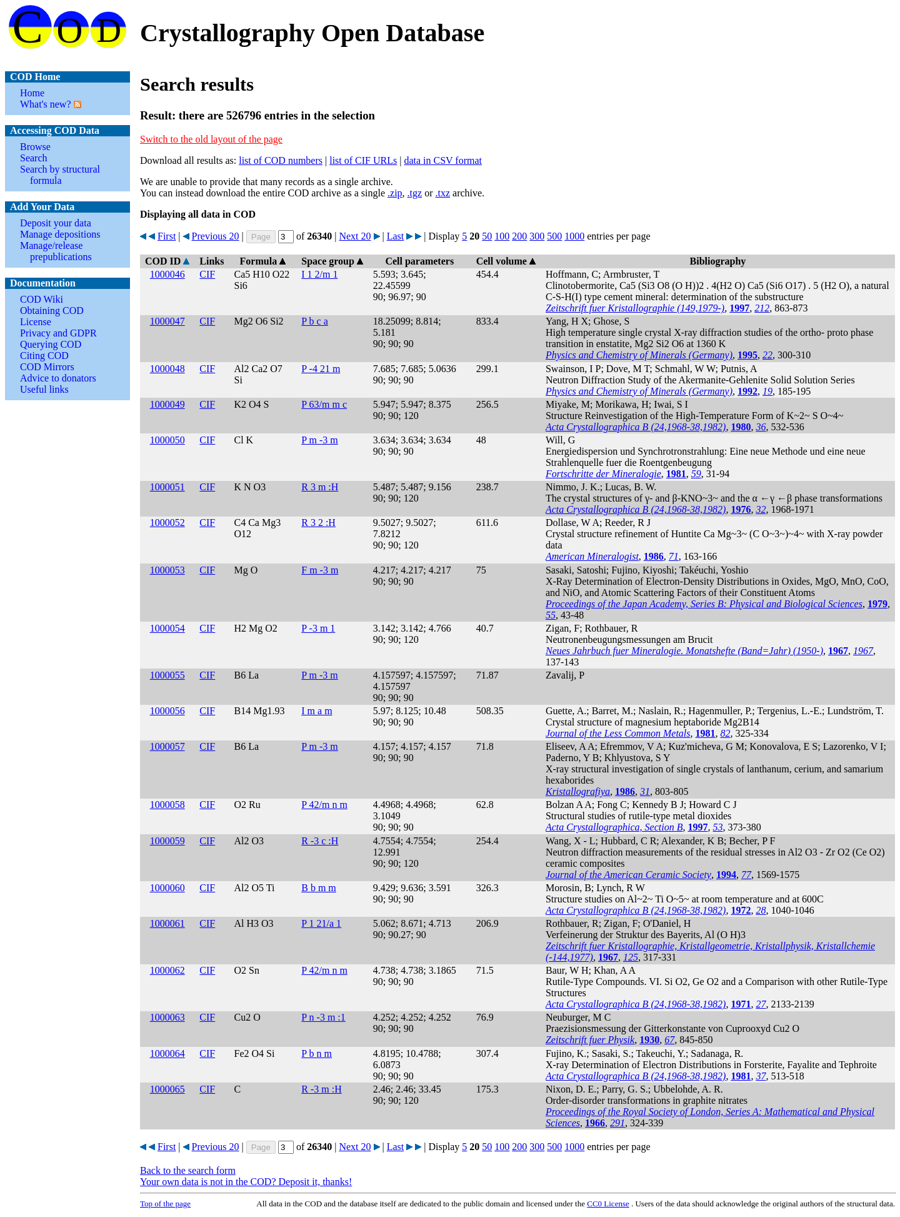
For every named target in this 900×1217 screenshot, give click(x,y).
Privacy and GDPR (58, 333)
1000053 (167, 570)
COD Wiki (41, 299)
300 (536, 236)
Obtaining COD (52, 310)
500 (554, 236)
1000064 (167, 1053)
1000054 (167, 628)
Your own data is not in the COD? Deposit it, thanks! (246, 1181)
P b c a (314, 321)
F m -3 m (319, 570)
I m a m (316, 710)
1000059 (167, 841)
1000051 (167, 487)
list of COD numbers (280, 160)
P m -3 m (319, 440)
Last (395, 236)
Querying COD (50, 344)
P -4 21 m (320, 368)
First (167, 236)
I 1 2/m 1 (319, 274)
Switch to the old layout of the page (211, 139)
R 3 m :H (319, 487)
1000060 (167, 887)
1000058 (167, 804)
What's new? (45, 104)
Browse (35, 146)
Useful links (44, 389)
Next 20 (355, 236)
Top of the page (165, 1203)
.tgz (415, 193)
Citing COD (44, 355)
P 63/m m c (324, 404)
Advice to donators (58, 378)
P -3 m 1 (318, 628)
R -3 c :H (319, 841)
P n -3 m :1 (323, 1017)
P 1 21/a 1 (321, 923)
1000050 (167, 440)
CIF (207, 274)
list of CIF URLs (363, 160)
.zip (395, 193)
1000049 (167, 404)
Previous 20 (215, 236)
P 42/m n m (324, 804)
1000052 (167, 522)
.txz (442, 193)
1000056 (167, 710)
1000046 (167, 274)
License (35, 321)
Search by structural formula (60, 175)
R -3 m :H (321, 1089)
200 (519, 236)
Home (32, 93)
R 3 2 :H (318, 522)
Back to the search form (188, 1170)
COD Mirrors (47, 366)
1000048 (167, 368)
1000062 (167, 970)
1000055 (167, 675)
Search (34, 158)
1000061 (167, 923)
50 (487, 236)
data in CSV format (443, 160)
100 (501, 236)
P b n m (316, 1053)
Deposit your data (55, 223)
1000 (574, 236)
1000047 (167, 321)
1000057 (167, 746)
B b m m (318, 887)
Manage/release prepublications (56, 251)
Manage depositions (60, 234)
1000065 (167, 1089)
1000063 (167, 1017)
